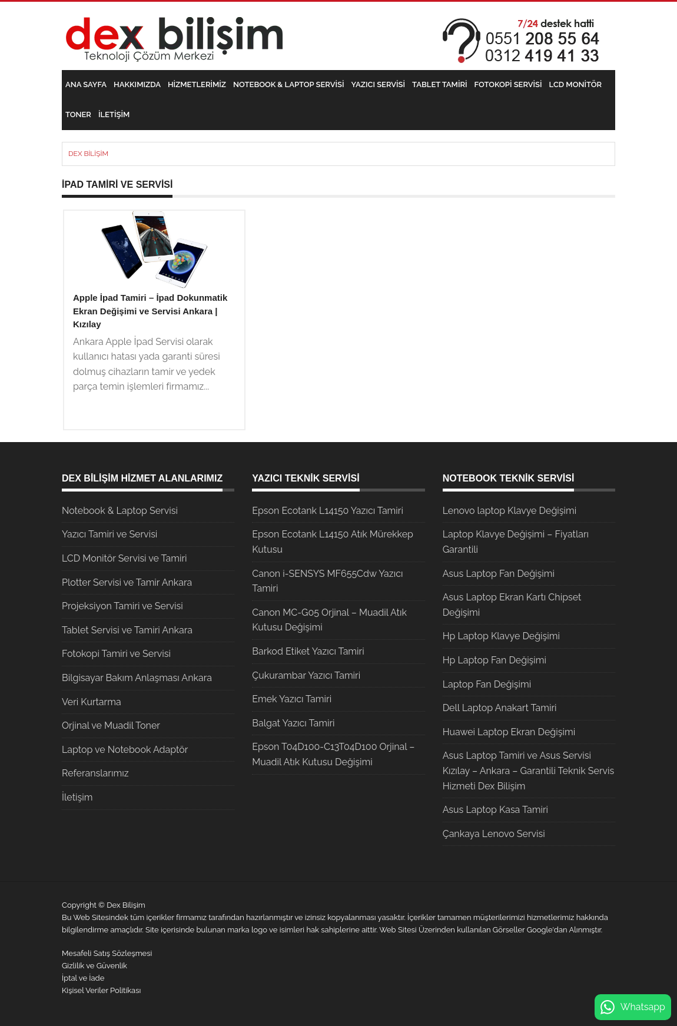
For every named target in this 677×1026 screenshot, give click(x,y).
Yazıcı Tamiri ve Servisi (109, 534)
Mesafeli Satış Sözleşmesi (107, 953)
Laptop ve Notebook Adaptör (125, 749)
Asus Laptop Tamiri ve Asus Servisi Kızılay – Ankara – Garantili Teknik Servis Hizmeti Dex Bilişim (529, 770)
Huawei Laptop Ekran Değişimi (509, 732)
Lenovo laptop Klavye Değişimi (510, 510)
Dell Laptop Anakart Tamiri (500, 707)
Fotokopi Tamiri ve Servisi (116, 653)
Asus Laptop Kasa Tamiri (495, 809)
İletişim (114, 114)
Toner (78, 114)
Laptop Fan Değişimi (487, 684)
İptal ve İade (83, 978)
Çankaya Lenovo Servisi (494, 833)
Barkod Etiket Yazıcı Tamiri (308, 651)
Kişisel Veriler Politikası (101, 990)
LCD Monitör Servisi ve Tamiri (124, 558)
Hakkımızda (137, 84)
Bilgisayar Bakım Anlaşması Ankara (137, 677)
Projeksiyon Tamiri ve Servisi (122, 606)
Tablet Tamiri (439, 84)
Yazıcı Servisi (378, 84)
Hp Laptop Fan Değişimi (494, 660)
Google (540, 929)
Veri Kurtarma (91, 702)
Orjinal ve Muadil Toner (111, 725)
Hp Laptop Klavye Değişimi (501, 636)
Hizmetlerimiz (197, 84)
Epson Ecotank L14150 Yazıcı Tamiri (327, 510)
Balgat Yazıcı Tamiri (293, 723)
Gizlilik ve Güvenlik (94, 965)
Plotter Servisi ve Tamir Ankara (127, 582)
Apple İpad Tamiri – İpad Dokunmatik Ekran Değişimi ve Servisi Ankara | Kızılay (150, 311)
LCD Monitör (575, 84)
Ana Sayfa (86, 84)
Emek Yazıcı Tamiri (291, 699)
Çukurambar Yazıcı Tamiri (306, 675)
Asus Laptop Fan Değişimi (499, 573)
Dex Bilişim (88, 154)
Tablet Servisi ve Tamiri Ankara (127, 630)
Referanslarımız (95, 773)
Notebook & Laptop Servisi (288, 84)
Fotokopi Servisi (508, 84)
